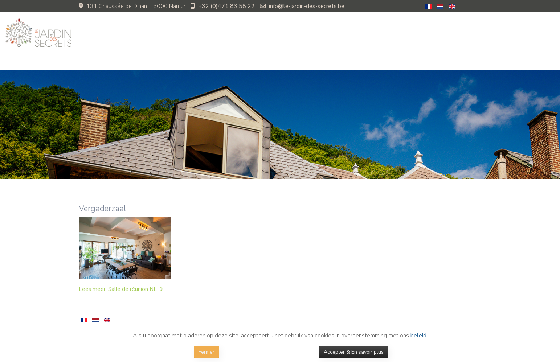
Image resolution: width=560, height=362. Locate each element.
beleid (418, 336)
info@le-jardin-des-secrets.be (306, 6)
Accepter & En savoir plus (354, 352)
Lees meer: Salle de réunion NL (118, 289)
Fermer (206, 352)
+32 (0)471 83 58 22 (226, 6)
